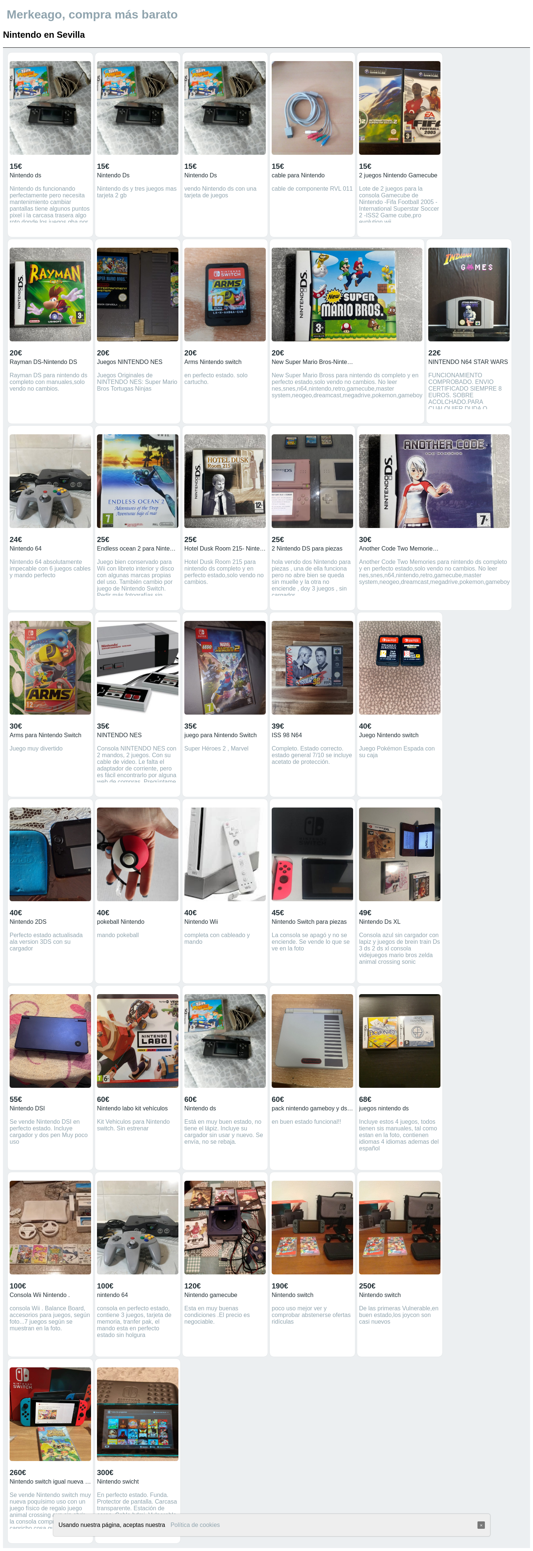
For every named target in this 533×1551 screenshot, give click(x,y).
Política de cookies (195, 1525)
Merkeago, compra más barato (92, 14)
